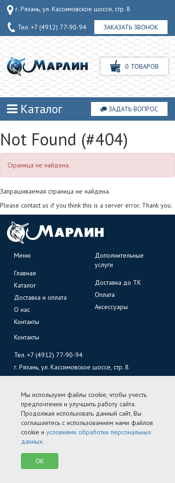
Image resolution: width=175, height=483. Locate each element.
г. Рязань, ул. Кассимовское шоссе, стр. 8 (68, 9)
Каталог (35, 108)
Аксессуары (111, 307)
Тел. (46, 27)
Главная (25, 273)
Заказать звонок (131, 27)
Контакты (26, 321)
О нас (22, 309)
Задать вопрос (129, 109)
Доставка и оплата (40, 297)
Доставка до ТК (118, 282)
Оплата (105, 294)
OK (39, 461)
